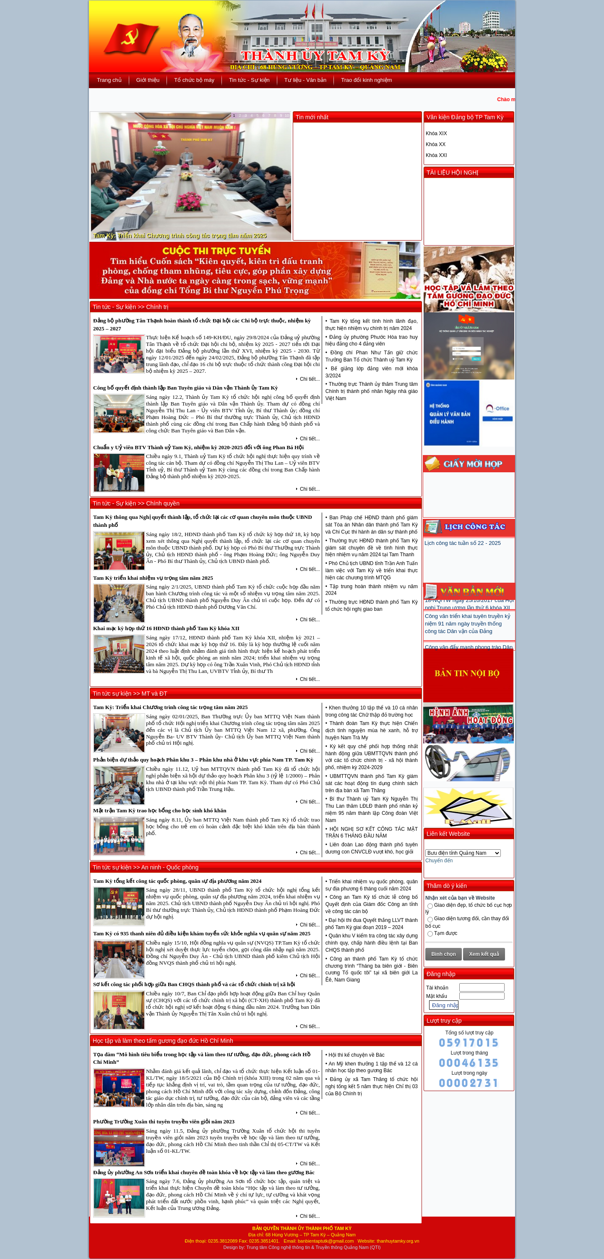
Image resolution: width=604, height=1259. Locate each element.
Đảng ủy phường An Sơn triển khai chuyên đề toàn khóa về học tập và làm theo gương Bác (204, 1172)
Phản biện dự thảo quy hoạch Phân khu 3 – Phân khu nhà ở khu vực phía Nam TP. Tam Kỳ (203, 759)
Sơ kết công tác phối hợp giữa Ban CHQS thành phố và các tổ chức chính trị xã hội (194, 984)
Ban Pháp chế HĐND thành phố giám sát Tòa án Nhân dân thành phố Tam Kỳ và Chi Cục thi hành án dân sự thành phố (371, 525)
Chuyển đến (439, 861)
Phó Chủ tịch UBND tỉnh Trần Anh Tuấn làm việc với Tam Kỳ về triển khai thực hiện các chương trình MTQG (371, 570)
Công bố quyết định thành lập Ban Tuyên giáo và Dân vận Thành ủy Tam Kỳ (185, 388)
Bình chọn (443, 954)
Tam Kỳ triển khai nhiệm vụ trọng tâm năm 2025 (153, 578)
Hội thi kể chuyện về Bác (356, 1055)
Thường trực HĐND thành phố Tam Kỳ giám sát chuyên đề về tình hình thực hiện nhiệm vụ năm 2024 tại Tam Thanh (371, 548)
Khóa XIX (436, 133)
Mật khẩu (436, 996)
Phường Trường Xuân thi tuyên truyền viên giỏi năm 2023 (163, 1121)
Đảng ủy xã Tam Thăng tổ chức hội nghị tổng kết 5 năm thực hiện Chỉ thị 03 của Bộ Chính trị (371, 1086)
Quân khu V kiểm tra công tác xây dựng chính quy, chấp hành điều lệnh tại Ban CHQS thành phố (371, 943)
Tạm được (445, 933)
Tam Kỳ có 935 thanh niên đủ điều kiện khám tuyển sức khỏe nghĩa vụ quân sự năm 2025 (201, 933)
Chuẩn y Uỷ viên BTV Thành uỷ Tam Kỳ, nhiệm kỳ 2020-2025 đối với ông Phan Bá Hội (198, 447)
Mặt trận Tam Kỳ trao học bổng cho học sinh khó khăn (159, 810)
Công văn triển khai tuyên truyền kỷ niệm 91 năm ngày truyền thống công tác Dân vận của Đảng (467, 633)
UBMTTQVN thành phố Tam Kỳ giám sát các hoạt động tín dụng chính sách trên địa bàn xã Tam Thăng (371, 783)
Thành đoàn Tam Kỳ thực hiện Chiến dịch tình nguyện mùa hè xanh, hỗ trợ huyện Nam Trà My (371, 730)
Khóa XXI (436, 155)
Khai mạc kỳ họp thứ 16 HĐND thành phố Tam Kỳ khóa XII (166, 628)
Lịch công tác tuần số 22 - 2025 (462, 543)
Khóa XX (435, 144)
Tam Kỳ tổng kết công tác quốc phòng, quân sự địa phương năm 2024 (177, 881)
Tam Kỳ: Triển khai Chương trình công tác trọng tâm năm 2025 (179, 235)
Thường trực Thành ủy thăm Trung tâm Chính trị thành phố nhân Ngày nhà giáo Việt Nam (371, 391)
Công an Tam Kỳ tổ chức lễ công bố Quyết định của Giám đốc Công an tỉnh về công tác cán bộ (371, 904)
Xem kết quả (484, 954)
